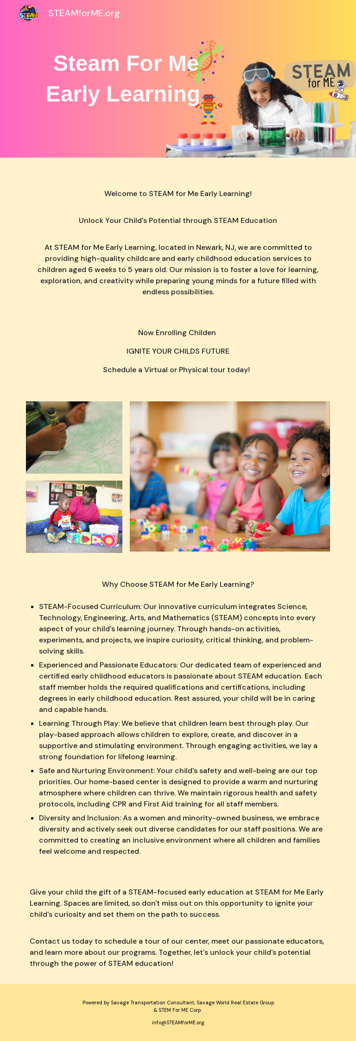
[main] (126, 78)
